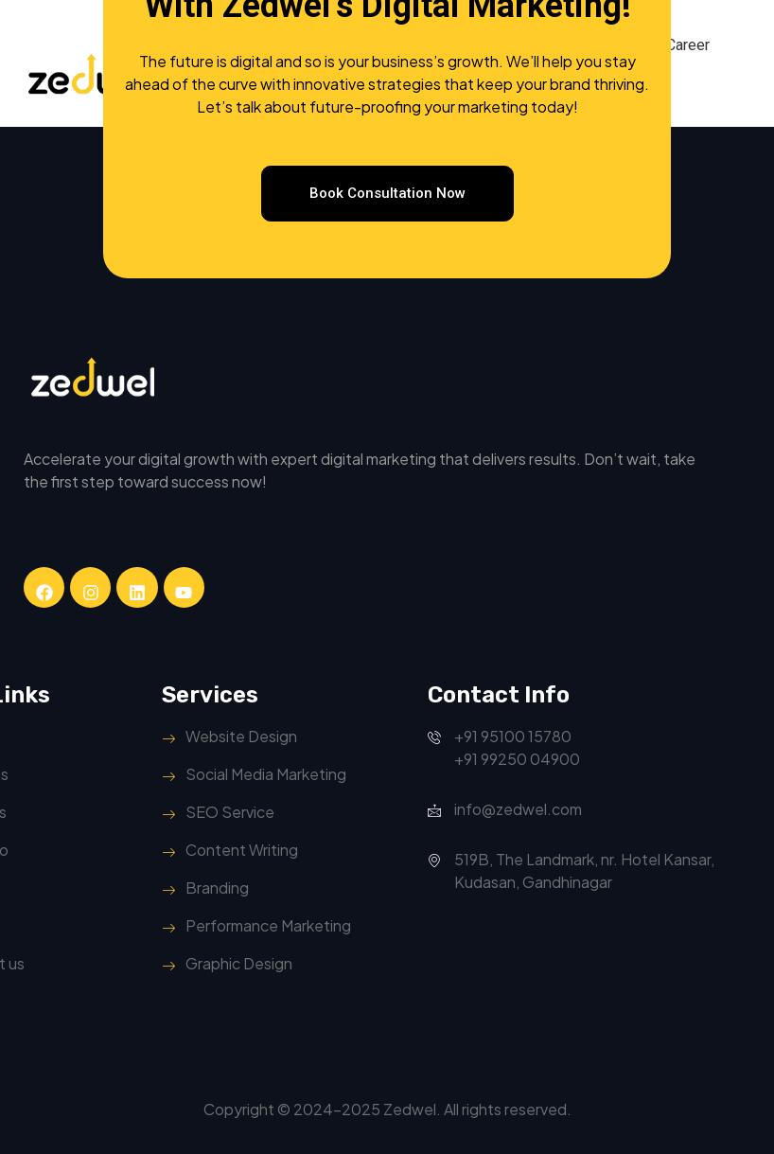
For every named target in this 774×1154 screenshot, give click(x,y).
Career (688, 45)
